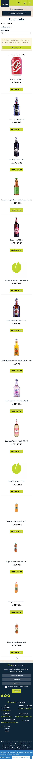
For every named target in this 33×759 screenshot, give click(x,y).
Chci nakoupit (16, 47)
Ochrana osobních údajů (7, 728)
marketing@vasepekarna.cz (23, 716)
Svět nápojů (6, 23)
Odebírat (16, 691)
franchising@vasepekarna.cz (9, 722)
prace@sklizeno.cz (6, 716)
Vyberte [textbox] (4, 33)
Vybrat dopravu (17, 9)
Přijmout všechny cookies (21, 757)
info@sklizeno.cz (6, 710)
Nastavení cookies (5, 757)
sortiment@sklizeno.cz (25, 708)
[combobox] (16, 33)
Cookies (26, 720)
